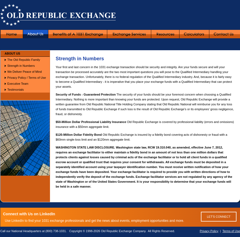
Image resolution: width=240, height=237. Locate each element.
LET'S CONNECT (218, 216)
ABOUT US (12, 53)
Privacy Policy (209, 231)
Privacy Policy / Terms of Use (26, 77)
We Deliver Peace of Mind (24, 71)
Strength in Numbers (21, 65)
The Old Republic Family (23, 59)
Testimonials (15, 89)
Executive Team (17, 83)
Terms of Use (231, 231)
